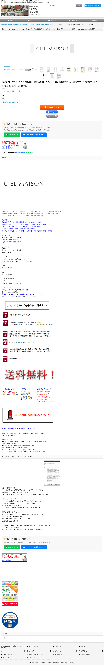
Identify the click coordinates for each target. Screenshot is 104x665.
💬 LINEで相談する (12, 134)
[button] (32, 48)
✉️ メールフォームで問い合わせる (34, 134)
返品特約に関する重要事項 (10, 102)
